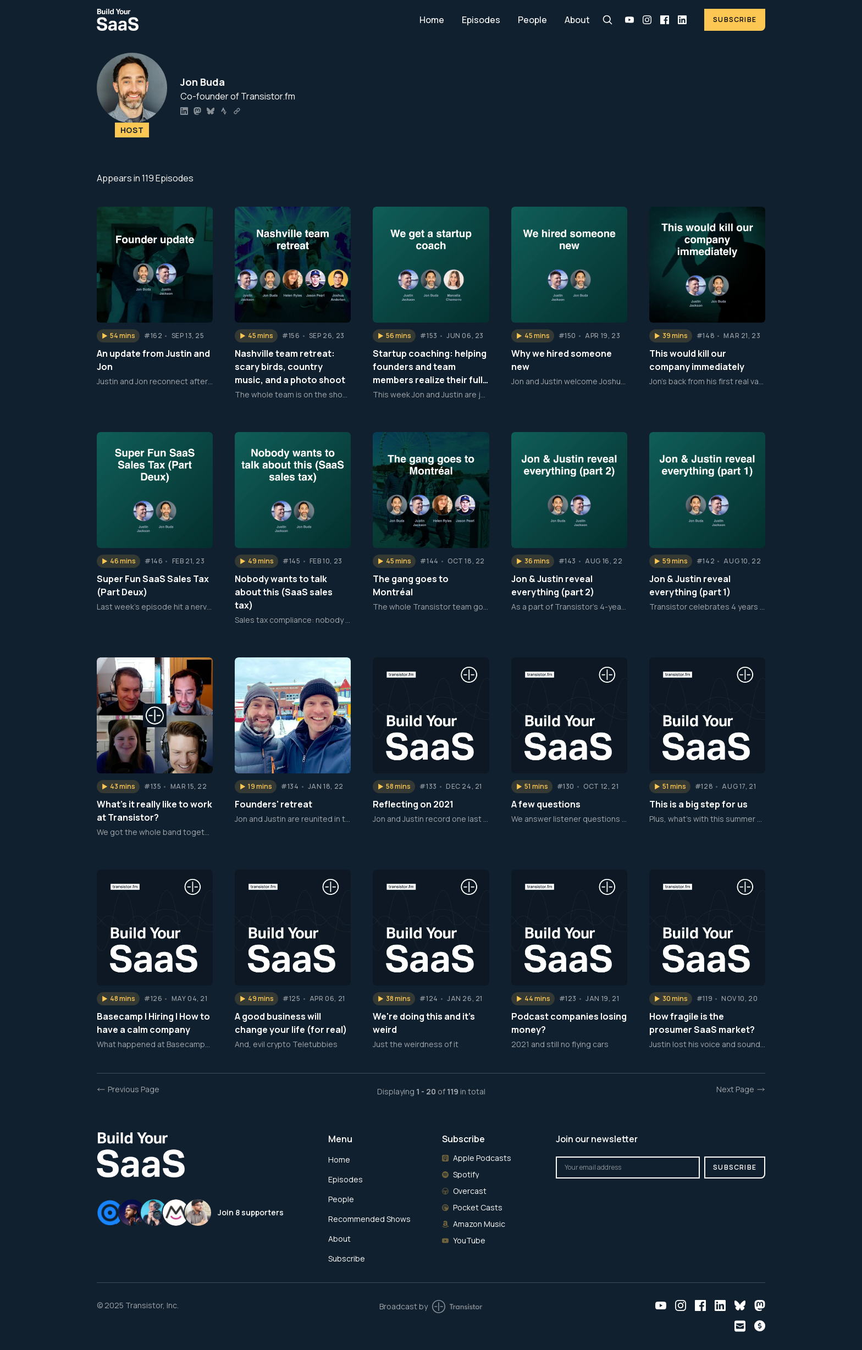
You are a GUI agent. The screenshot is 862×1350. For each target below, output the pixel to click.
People (532, 20)
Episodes (481, 20)
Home (431, 20)
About (577, 20)
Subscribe (734, 19)
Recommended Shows (369, 1219)
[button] (118, 335)
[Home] (251, 19)
